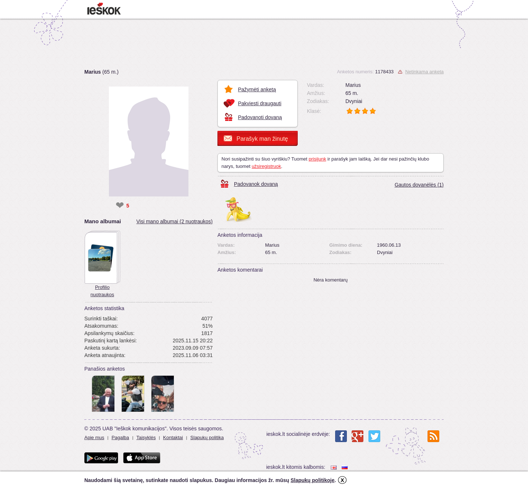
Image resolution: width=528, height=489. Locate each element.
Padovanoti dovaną (260, 117)
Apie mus (94, 437)
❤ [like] (119, 205)
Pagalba (120, 437)
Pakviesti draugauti (259, 103)
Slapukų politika (207, 437)
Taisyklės (146, 437)
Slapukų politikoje (312, 480)
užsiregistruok (266, 166)
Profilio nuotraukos (102, 290)
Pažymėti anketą (257, 89)
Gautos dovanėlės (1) (419, 185)
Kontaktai (173, 437)
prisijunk (317, 159)
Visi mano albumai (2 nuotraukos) (174, 221)
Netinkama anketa (424, 71)
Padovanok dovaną (256, 184)
